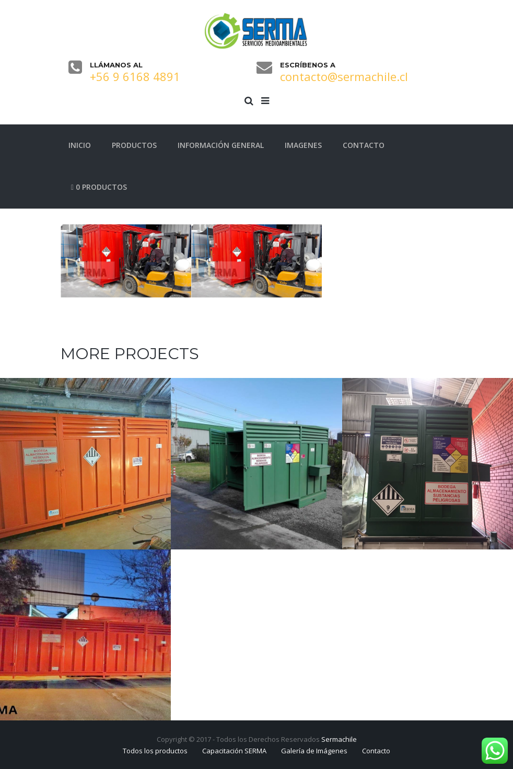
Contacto (376, 750)
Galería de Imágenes (314, 750)
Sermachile (339, 739)
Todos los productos (155, 750)
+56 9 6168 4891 (135, 76)
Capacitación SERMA (234, 750)
